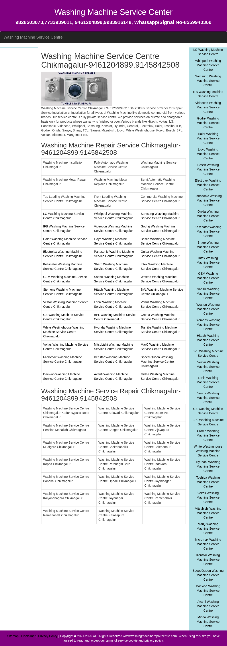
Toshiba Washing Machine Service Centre (208, 482)
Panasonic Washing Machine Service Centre (208, 200)
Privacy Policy (47, 636)
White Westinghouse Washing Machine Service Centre (208, 451)
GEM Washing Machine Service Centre (208, 278)
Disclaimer (28, 636)
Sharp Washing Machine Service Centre (208, 247)
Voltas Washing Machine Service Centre (208, 497)
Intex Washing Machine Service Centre (208, 262)
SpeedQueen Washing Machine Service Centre (207, 575)
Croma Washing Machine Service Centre (208, 435)
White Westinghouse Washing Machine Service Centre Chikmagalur (63, 332)
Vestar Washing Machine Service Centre (208, 366)
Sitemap (13, 636)
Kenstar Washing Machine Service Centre (208, 559)
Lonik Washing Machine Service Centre (208, 382)
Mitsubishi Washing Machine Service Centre (208, 513)
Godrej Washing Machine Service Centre (208, 123)
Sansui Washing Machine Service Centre (208, 293)
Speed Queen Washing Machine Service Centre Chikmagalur (157, 361)
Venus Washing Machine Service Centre (208, 398)
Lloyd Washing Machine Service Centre (208, 154)
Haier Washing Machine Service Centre (208, 138)
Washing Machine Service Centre (33, 37)
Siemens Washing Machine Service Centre (208, 324)
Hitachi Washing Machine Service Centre (208, 340)
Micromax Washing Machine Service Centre (208, 544)
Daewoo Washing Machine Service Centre (208, 590)
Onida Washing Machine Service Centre (208, 216)
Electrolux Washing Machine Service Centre (208, 185)
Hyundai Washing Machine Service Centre (208, 466)
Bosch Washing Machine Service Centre (208, 169)
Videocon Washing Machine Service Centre (208, 107)
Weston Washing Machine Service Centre (208, 309)
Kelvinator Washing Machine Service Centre (208, 231)
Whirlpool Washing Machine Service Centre (208, 65)
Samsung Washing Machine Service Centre (208, 80)
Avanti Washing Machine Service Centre (208, 606)
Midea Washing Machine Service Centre (208, 621)
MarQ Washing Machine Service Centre (208, 528)
